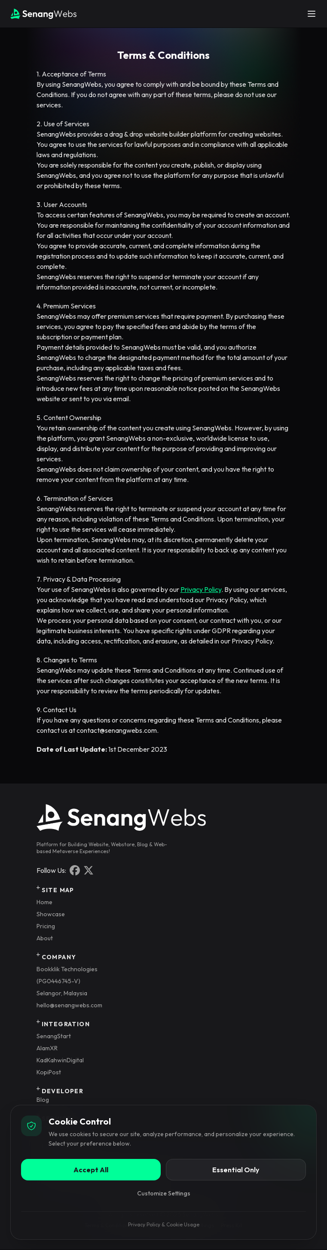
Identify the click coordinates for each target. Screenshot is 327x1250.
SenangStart (54, 1036)
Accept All (90, 1169)
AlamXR (47, 1048)
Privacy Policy (200, 589)
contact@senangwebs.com (116, 730)
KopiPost (49, 1072)
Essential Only (235, 1169)
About (45, 938)
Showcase (51, 914)
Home (44, 902)
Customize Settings (163, 1193)
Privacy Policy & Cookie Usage (163, 1224)
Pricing (46, 926)
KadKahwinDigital (60, 1060)
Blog (43, 1100)
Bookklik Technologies (67, 969)
